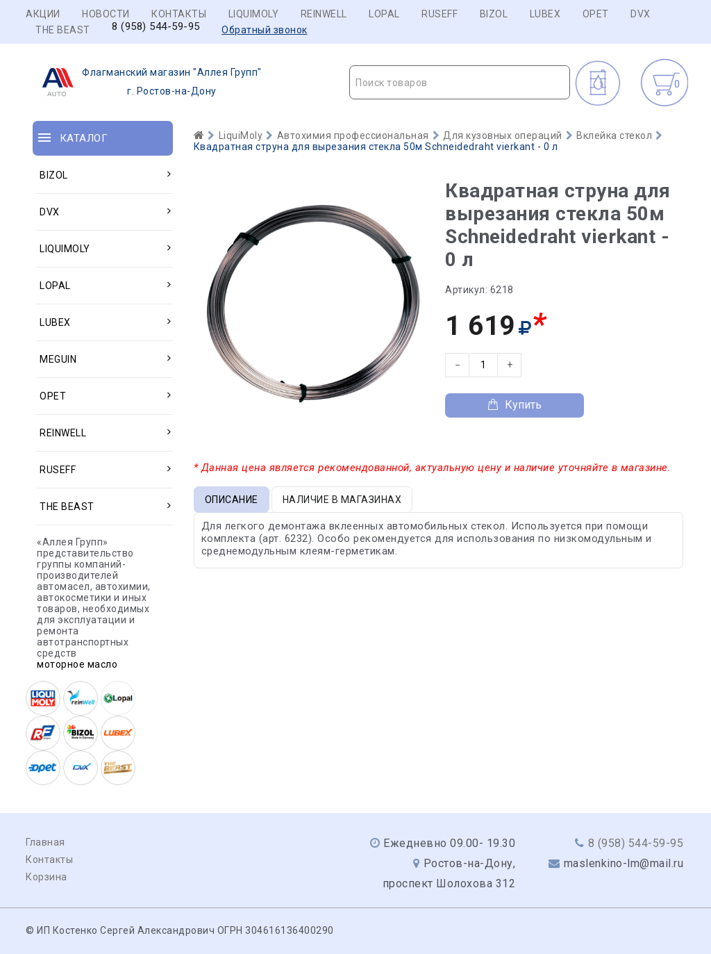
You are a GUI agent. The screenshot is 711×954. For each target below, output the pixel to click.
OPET (596, 13)
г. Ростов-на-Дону (147, 82)
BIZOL (494, 13)
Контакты (178, 13)
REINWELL (324, 13)
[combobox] (459, 82)
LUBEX (545, 13)
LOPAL (384, 13)
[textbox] (459, 82)
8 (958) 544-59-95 (156, 27)
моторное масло (77, 664)
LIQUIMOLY (253, 13)
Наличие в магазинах (342, 499)
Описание (231, 499)
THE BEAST (62, 29)
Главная (45, 842)
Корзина (46, 876)
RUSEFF (439, 13)
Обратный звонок (264, 29)
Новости (106, 13)
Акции (43, 13)
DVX (640, 13)
